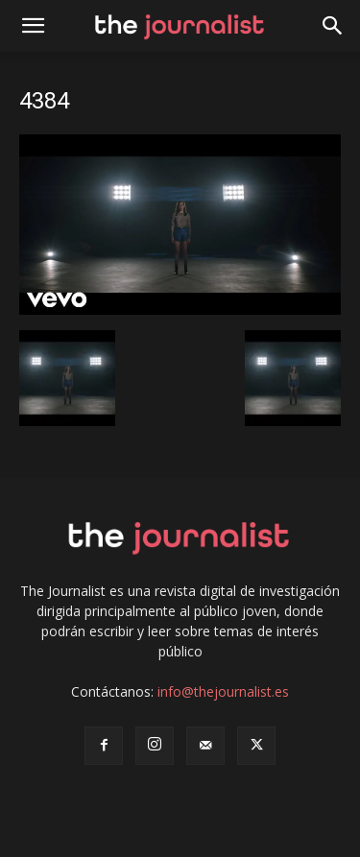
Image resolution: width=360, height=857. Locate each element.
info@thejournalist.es (223, 691)
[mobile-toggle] (32, 26)
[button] (333, 26)
